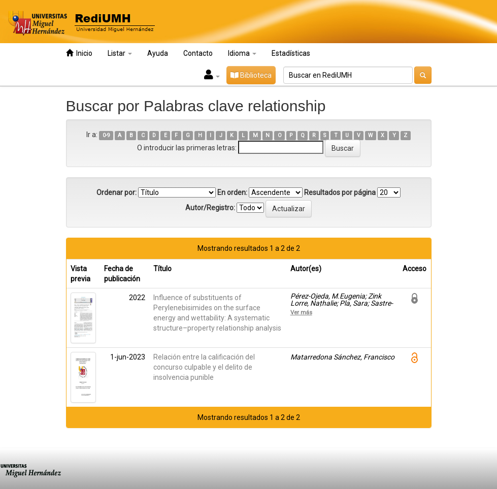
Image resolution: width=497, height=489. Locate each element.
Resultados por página (340, 192)
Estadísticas (291, 53)
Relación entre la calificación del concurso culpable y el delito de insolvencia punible (204, 367)
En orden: (232, 192)
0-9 (106, 135)
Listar (120, 53)
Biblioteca (251, 75)
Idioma (242, 53)
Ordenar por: (116, 192)
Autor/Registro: (210, 208)
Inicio (79, 53)
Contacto (198, 53)
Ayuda (157, 53)
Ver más (301, 312)
